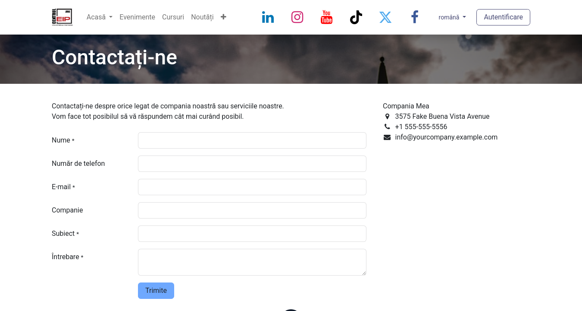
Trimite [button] (156, 290)
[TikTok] (356, 17)
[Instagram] (297, 17)
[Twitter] (385, 17)
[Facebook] (415, 17)
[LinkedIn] (268, 17)
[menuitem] (99, 17)
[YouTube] (327, 17)
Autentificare (503, 17)
